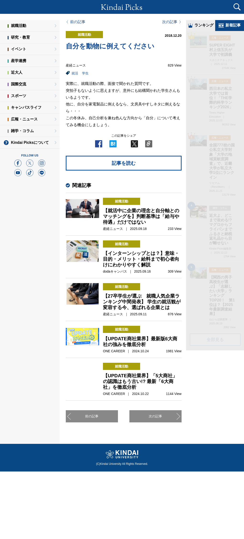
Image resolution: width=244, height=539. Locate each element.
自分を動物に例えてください (110, 46)
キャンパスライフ (26, 107)
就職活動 (18, 26)
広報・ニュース (24, 119)
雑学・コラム (22, 131)
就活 (74, 73)
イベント (18, 49)
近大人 (16, 72)
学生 (85, 73)
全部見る (215, 340)
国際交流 (18, 84)
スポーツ (18, 96)
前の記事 (77, 22)
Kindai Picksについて (30, 142)
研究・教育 (20, 37)
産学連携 (18, 61)
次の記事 (169, 22)
